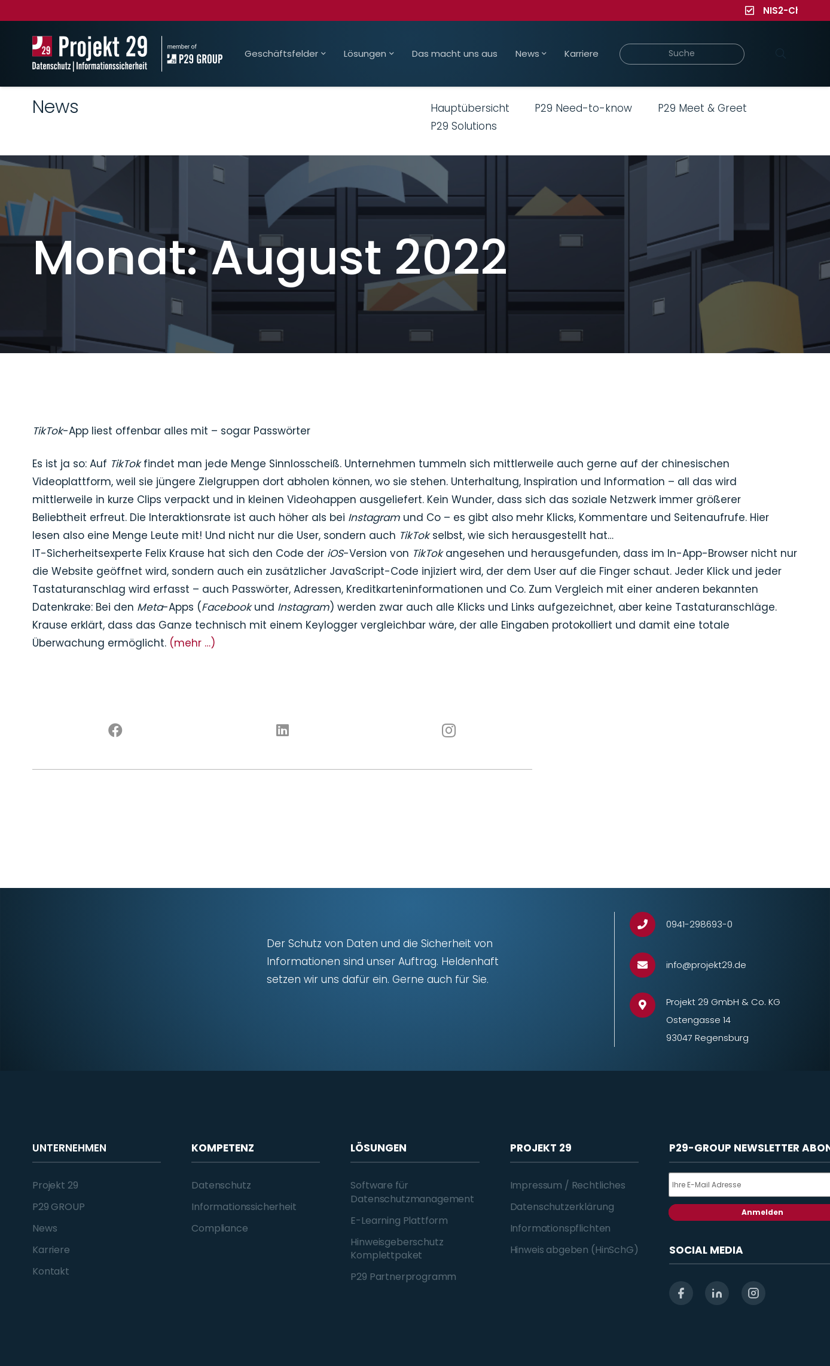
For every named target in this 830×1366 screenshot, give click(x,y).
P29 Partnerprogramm (403, 1277)
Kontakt (50, 1271)
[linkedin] (717, 1293)
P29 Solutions (464, 126)
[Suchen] (780, 53)
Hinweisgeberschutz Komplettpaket (396, 1248)
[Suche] (682, 54)
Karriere (51, 1250)
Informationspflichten (560, 1228)
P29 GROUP (58, 1207)
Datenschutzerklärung (562, 1207)
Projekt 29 (55, 1185)
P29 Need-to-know (583, 108)
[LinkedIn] (282, 731)
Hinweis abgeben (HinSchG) (574, 1250)
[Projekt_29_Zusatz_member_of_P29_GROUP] (191, 54)
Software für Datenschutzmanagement (412, 1191)
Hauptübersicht (470, 108)
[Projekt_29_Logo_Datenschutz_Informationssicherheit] (89, 54)
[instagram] (753, 1293)
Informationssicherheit (243, 1207)
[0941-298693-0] (648, 925)
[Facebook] (115, 731)
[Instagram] (449, 731)
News (44, 1228)
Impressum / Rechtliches (567, 1185)
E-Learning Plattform (399, 1220)
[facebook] (681, 1293)
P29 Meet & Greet (702, 108)
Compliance (219, 1228)
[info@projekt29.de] (648, 965)
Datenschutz (221, 1185)
